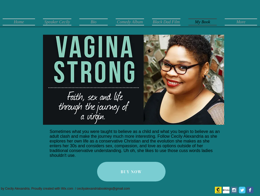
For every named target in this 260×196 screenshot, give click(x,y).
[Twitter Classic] (242, 190)
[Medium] (226, 190)
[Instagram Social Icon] (234, 190)
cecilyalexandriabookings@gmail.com (103, 188)
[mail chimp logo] (218, 190)
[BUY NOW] (131, 171)
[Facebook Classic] (250, 190)
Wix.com (67, 188)
